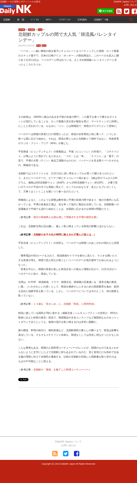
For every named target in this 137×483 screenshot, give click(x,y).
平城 (38, 45)
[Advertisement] (68, 93)
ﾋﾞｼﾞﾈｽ (35, 19)
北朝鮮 (6, 19)
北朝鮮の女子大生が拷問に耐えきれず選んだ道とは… (63, 234)
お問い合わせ (130, 5)
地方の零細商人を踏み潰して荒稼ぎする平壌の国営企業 (64, 217)
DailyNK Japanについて (125, 1)
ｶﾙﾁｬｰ (49, 19)
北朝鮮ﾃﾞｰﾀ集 (101, 19)
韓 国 (20, 19)
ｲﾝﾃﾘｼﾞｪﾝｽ (64, 19)
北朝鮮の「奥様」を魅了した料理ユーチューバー (61, 369)
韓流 (44, 45)
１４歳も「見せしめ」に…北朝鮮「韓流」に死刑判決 (63, 304)
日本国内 (82, 19)
